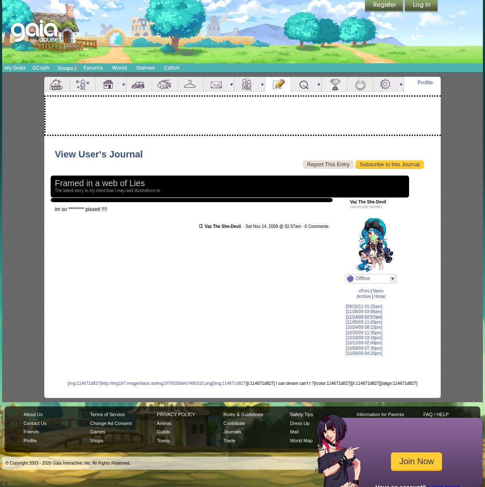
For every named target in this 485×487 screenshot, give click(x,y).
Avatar (82, 84)
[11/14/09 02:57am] (364, 317)
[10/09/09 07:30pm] (364, 348)
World (119, 67)
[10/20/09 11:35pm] (364, 332)
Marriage (360, 84)
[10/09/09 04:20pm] (364, 353)
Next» (378, 291)
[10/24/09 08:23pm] (364, 327)
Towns (163, 440)
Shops (67, 68)
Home (379, 296)
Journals (232, 431)
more (123, 84)
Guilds (163, 431)
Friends (247, 84)
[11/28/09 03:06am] (364, 311)
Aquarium (165, 84)
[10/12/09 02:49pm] (364, 343)
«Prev (363, 291)
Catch (172, 67)
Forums (93, 67)
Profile (425, 82)
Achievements (334, 84)
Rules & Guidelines (243, 414)
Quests (303, 84)
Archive (364, 296)
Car (139, 84)
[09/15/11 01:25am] (364, 306)
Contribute (234, 423)
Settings (386, 84)
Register (384, 6)
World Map (301, 440)
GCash (41, 67)
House (108, 84)
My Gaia (14, 67)
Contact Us (35, 423)
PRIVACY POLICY (176, 414)
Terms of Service (107, 414)
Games (145, 67)
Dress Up (300, 423)
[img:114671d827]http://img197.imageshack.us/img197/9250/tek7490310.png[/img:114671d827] (157, 383)
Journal (278, 84)
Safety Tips (301, 414)
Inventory (190, 84)
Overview (57, 84)
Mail (216, 84)
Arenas (164, 423)
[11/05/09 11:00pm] (364, 322)
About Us (33, 414)
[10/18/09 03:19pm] (364, 337)
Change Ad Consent (111, 423)
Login (421, 6)
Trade (229, 440)
